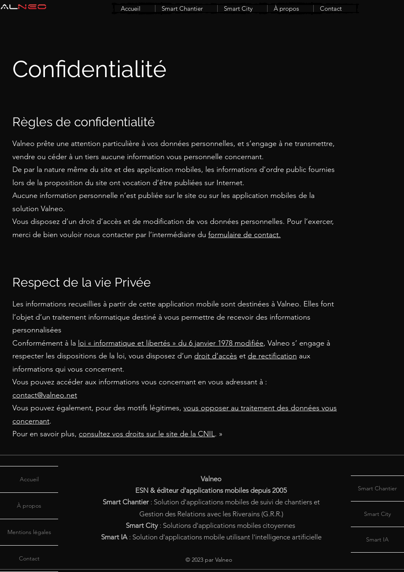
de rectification (272, 355)
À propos (29, 505)
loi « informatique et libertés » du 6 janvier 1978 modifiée (170, 343)
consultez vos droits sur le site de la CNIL (147, 433)
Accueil (29, 479)
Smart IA (377, 539)
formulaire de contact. (244, 234)
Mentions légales (29, 532)
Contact (29, 558)
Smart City (377, 514)
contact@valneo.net (44, 395)
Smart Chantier (377, 488)
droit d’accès (215, 355)
